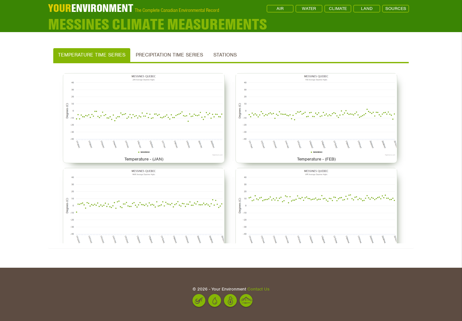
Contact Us (258, 289)
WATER (309, 8)
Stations (225, 55)
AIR (280, 8)
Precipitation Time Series (169, 55)
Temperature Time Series (91, 55)
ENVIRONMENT (90, 8)
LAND (366, 8)
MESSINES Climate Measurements (157, 24)
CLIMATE (338, 8)
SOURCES (395, 8)
